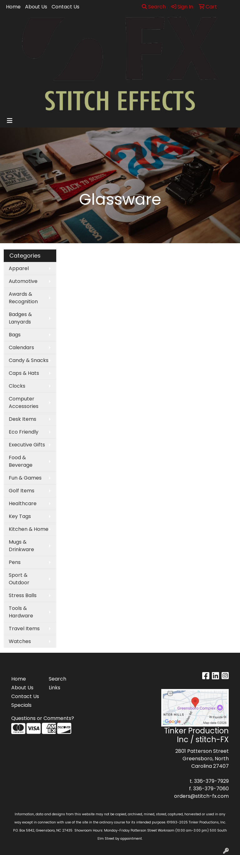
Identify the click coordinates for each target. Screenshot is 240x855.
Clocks (17, 386)
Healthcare (23, 503)
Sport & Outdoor (19, 578)
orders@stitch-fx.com (201, 796)
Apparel (19, 268)
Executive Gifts (27, 444)
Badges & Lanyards (20, 318)
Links (54, 687)
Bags (15, 334)
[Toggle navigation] (9, 120)
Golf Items (21, 490)
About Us (36, 6)
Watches (20, 641)
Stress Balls (23, 595)
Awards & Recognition (23, 297)
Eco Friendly (23, 431)
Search (154, 6)
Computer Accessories (23, 402)
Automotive (23, 281)
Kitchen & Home (28, 529)
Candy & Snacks (28, 360)
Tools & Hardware (21, 612)
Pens (15, 562)
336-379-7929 (211, 781)
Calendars (21, 347)
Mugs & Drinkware (21, 545)
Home (13, 6)
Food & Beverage (20, 461)
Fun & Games (25, 477)
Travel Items (24, 628)
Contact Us (65, 6)
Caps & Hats (24, 373)
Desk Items (22, 419)
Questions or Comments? (42, 718)
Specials (21, 705)
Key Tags (20, 516)
